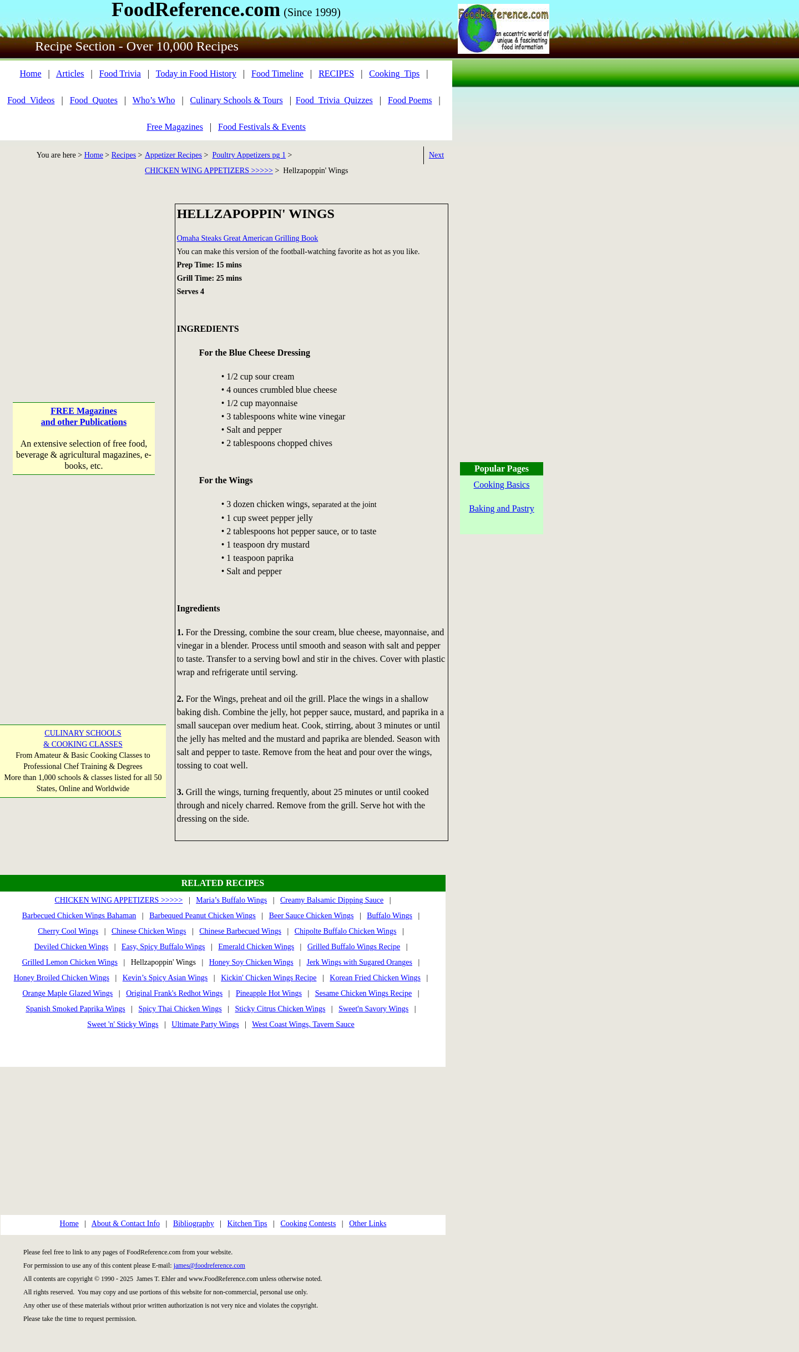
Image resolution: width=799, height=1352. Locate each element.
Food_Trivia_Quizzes (334, 100)
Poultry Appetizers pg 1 (249, 155)
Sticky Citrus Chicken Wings (280, 1009)
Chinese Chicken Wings (149, 931)
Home (30, 73)
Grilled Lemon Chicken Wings (70, 962)
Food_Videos (30, 100)
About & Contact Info (126, 1223)
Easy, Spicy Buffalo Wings (163, 947)
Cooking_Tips (394, 73)
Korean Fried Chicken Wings (375, 978)
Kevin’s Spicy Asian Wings (165, 978)
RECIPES (336, 73)
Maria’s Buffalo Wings (231, 900)
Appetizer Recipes (173, 155)
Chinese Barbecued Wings (240, 931)
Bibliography (193, 1223)
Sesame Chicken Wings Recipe (363, 993)
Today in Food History (196, 73)
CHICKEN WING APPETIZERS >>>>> (209, 170)
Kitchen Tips (247, 1223)
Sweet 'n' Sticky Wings (122, 1024)
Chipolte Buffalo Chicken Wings (346, 931)
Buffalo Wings (389, 916)
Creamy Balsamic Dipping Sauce (331, 900)
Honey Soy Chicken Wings (251, 962)
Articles (70, 73)
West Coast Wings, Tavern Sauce (303, 1024)
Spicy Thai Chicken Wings (179, 1009)
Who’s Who (154, 100)
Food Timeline (277, 73)
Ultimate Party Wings (205, 1024)
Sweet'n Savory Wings (373, 1009)
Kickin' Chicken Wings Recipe (268, 978)
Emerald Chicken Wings (256, 947)
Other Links (367, 1223)
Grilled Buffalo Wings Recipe (353, 947)
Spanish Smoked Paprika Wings (75, 1009)
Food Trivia (120, 73)
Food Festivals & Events (262, 126)
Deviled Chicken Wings (71, 947)
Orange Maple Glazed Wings (67, 993)
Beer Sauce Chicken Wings (311, 916)
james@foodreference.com (209, 1265)
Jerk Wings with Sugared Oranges (359, 962)
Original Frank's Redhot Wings (174, 993)
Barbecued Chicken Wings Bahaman (79, 916)
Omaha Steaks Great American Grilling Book (247, 238)
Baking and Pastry (501, 508)
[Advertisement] (84, 273)
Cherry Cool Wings (68, 931)
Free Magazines (174, 126)
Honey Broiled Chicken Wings (61, 978)
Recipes (124, 155)
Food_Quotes (94, 100)
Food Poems (410, 100)
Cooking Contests (308, 1223)
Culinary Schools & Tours (236, 100)
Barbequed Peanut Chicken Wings (202, 916)
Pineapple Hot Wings (269, 993)
